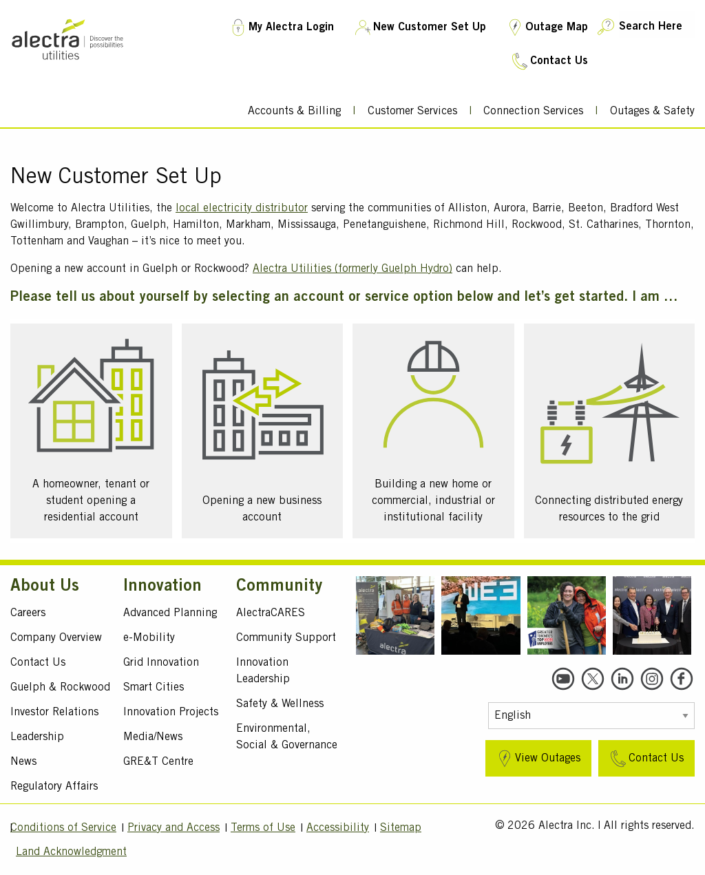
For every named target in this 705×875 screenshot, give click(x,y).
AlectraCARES (270, 613)
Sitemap (400, 828)
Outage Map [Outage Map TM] (546, 27)
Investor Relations (54, 712)
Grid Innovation (161, 662)
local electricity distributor (242, 208)
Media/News (152, 737)
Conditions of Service (63, 828)
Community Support (286, 638)
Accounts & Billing (294, 111)
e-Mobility (149, 638)
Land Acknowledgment (71, 852)
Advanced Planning (170, 613)
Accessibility (337, 828)
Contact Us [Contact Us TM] (548, 61)
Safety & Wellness (280, 704)
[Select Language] (591, 715)
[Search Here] (657, 24)
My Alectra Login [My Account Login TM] (281, 27)
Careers (27, 613)
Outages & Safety (652, 111)
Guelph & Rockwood (60, 687)
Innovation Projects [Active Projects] (170, 712)
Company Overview (56, 638)
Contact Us (37, 662)
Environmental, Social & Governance (286, 737)
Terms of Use (263, 828)
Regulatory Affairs (54, 786)
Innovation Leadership (263, 671)
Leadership (37, 737)
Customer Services (412, 111)
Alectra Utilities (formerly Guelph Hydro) (352, 269)
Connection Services (533, 111)
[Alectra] (67, 67)
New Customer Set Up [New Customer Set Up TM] (419, 27)
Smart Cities (153, 687)
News (23, 762)
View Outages (537, 759)
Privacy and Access (173, 828)
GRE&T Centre (158, 762)
